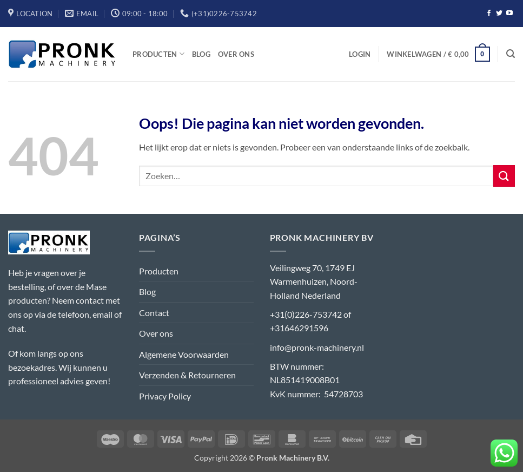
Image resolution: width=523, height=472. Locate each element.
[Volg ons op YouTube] (509, 13)
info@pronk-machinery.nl (317, 347)
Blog (201, 54)
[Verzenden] (504, 175)
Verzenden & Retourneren (187, 375)
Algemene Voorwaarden (184, 354)
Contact (154, 312)
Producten (158, 54)
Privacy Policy (165, 396)
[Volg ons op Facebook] (489, 13)
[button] (359, 54)
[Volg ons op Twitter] (499, 13)
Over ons (236, 54)
